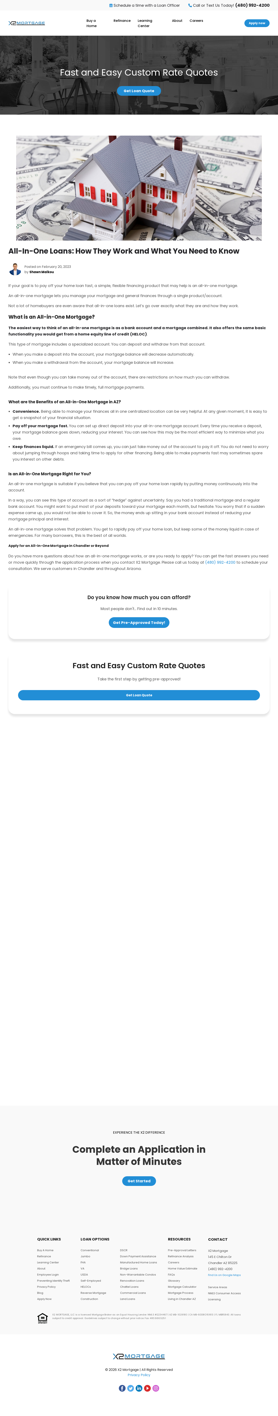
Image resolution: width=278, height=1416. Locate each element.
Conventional (90, 1254)
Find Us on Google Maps (224, 1279)
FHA (83, 1266)
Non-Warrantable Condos (138, 1278)
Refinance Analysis (181, 1260)
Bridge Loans (129, 1272)
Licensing (214, 1303)
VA (82, 1272)
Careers (196, 20)
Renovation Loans (132, 1284)
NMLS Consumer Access (224, 1297)
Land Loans (127, 1303)
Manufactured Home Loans (138, 1266)
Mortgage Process (180, 1297)
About (177, 20)
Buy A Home (45, 1254)
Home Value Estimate (182, 1272)
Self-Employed (91, 1284)
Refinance (122, 20)
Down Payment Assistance (138, 1260)
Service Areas (217, 1291)
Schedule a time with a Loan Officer (144, 5)
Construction (89, 1303)
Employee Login (48, 1278)
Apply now (257, 23)
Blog (40, 1297)
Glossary (174, 1284)
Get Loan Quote (139, 91)
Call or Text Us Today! (229, 5)
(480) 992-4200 (220, 563)
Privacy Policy (46, 1291)
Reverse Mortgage (93, 1297)
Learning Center (145, 23)
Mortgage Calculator (182, 1291)
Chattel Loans (129, 1291)
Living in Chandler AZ (182, 1303)
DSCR (123, 1254)
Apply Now (44, 1303)
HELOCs (86, 1291)
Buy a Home (92, 23)
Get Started (139, 1183)
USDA (84, 1278)
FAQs (171, 1278)
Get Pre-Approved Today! (139, 624)
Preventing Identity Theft (53, 1284)
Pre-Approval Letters (182, 1254)
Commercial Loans (133, 1297)
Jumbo (85, 1260)
